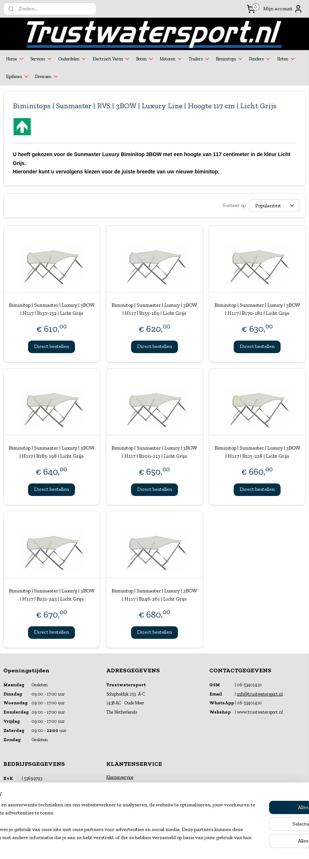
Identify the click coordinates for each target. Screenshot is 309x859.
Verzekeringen (119, 791)
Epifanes (17, 77)
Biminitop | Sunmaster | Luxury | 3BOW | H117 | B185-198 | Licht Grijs (52, 452)
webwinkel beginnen (171, 845)
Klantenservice (119, 777)
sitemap (135, 845)
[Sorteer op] (274, 206)
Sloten (286, 59)
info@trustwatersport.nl (260, 694)
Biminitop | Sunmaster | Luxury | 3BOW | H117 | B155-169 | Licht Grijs (154, 309)
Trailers (199, 59)
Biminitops (229, 59)
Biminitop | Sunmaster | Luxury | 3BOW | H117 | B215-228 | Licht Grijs (257, 452)
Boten (145, 59)
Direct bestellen (51, 346)
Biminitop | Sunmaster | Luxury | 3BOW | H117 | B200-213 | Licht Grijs (154, 452)
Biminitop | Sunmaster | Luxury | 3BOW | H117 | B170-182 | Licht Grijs (257, 309)
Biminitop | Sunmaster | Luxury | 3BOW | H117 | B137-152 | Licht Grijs (52, 309)
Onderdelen (72, 59)
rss (147, 845)
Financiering (117, 784)
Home (15, 59)
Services (41, 59)
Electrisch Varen (111, 59)
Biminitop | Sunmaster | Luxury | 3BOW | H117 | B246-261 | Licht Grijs (154, 595)
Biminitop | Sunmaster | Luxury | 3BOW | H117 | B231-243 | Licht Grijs (52, 595)
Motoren (171, 59)
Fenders (260, 59)
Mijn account (283, 8)
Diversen (47, 77)
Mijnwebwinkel (227, 845)
